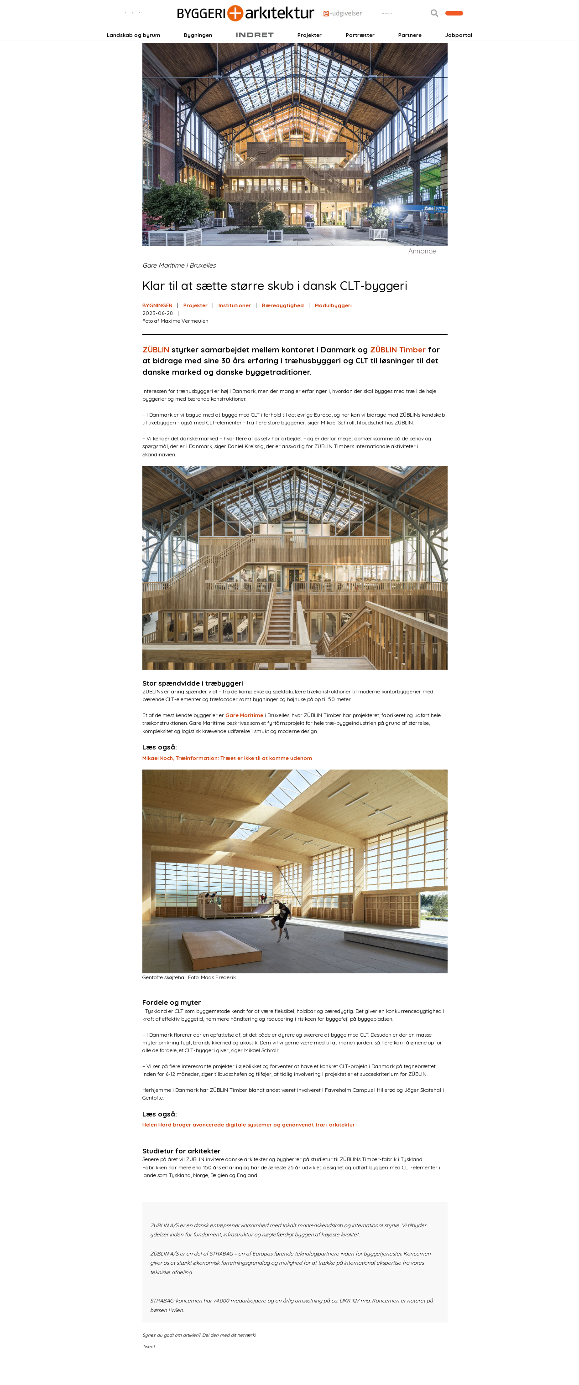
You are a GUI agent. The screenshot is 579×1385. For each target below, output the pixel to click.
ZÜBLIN (155, 372)
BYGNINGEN (157, 327)
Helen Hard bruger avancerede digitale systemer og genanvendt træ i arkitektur (248, 1147)
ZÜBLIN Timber (398, 372)
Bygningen (198, 51)
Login (122, 30)
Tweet (148, 1368)
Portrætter (360, 51)
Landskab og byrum (133, 51)
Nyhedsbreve (183, 30)
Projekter (309, 51)
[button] (410, 30)
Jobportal (458, 51)
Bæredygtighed (283, 327)
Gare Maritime (244, 737)
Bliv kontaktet (442, 30)
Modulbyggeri (333, 327)
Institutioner (235, 327)
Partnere (410, 51)
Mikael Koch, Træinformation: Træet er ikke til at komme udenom (227, 780)
